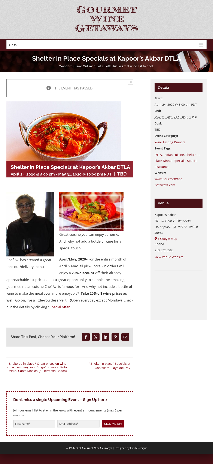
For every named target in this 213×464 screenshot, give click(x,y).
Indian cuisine (174, 155)
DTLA (158, 155)
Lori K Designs (138, 448)
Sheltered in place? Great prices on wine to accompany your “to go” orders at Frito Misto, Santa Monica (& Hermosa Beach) (38, 367)
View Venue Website (169, 257)
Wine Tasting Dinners (170, 142)
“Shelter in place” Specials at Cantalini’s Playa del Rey (109, 366)
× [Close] (131, 82)
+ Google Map (167, 239)
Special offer (60, 307)
